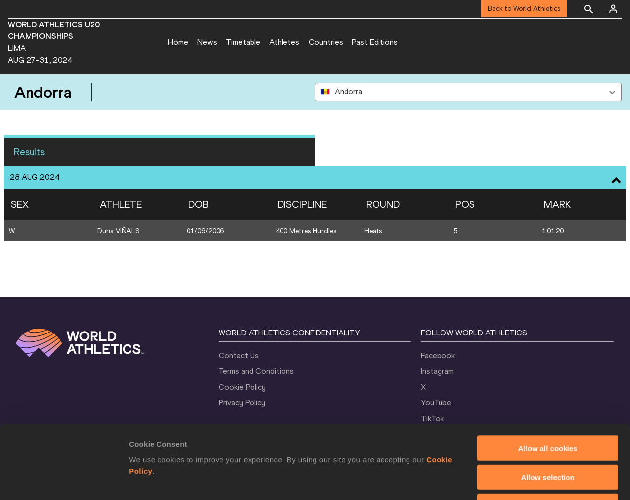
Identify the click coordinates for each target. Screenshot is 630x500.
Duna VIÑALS (118, 231)
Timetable (243, 42)
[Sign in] (613, 9)
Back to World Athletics (524, 8)
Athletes (284, 42)
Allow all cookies (548, 379)
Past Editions (375, 42)
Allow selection (547, 408)
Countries (326, 42)
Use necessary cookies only (548, 437)
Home (178, 42)
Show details (516, 480)
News (207, 42)
